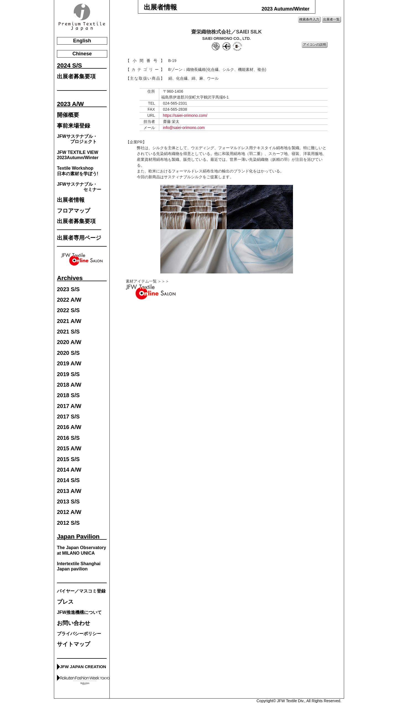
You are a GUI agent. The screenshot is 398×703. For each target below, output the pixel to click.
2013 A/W (69, 491)
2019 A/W (69, 363)
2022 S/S (68, 310)
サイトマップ (73, 644)
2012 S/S (68, 523)
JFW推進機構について (79, 612)
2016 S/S (68, 438)
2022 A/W (69, 300)
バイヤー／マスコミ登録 (81, 591)
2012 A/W (69, 512)
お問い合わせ (73, 623)
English (82, 40)
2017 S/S (68, 416)
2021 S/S (68, 331)
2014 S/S (68, 480)
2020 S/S (68, 353)
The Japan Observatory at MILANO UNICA (81, 550)
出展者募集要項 (76, 76)
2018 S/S (68, 395)
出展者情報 (71, 200)
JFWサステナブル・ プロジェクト (77, 139)
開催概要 (68, 115)
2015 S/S (68, 459)
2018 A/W (69, 384)
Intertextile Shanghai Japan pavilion (78, 566)
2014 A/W (69, 469)
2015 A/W (69, 448)
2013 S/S (68, 501)
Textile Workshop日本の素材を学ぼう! (77, 171)
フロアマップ (73, 210)
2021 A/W (69, 321)
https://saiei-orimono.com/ (185, 115)
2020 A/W (69, 342)
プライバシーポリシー (79, 633)
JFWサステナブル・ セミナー (79, 187)
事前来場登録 (73, 125)
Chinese (82, 53)
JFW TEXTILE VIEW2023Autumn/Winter (77, 155)
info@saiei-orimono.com (184, 127)
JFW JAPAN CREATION (83, 666)
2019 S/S (68, 374)
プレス (65, 601)
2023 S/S (68, 289)
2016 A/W (69, 427)
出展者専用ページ (79, 238)
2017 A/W (69, 406)
